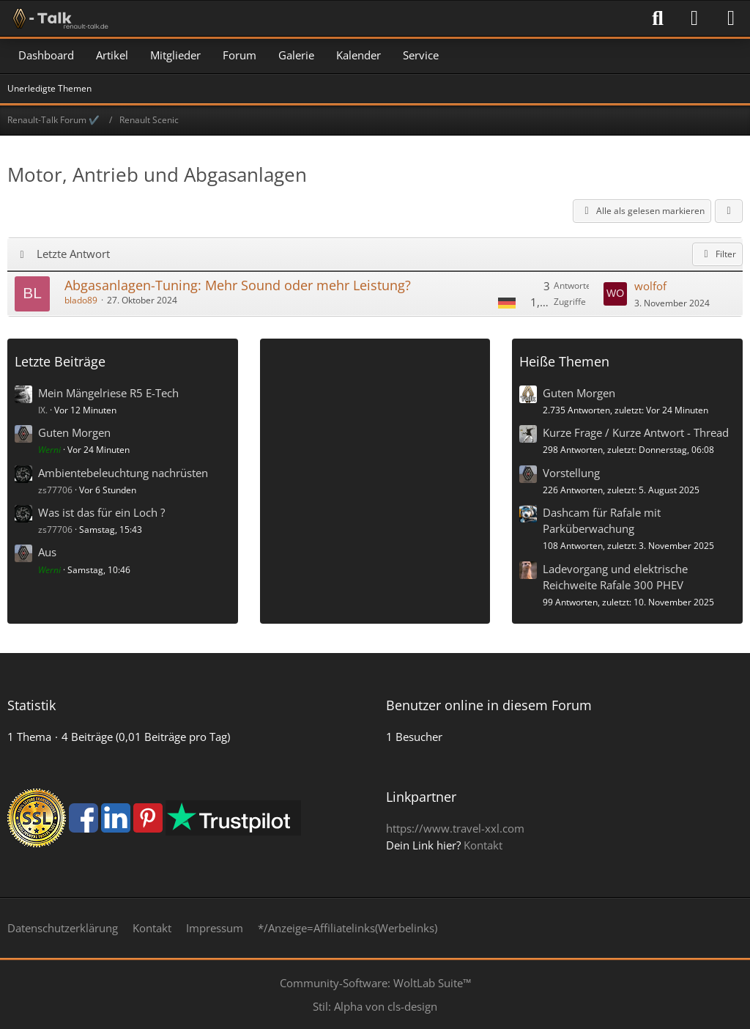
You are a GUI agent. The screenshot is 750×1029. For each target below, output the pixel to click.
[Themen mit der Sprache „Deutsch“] (507, 302)
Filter (717, 254)
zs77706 (55, 490)
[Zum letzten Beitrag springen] (615, 294)
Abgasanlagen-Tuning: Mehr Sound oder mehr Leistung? (237, 285)
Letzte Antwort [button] (73, 253)
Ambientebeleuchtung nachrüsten (123, 472)
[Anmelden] (694, 18)
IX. (43, 410)
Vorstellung (571, 472)
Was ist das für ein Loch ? (101, 512)
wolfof (650, 286)
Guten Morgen (74, 432)
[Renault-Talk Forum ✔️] (57, 18)
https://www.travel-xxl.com (455, 828)
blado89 (80, 300)
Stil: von (375, 1006)
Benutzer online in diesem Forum (489, 705)
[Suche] (657, 18)
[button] (729, 211)
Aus (47, 552)
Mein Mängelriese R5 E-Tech (108, 393)
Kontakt (483, 845)
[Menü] (731, 18)
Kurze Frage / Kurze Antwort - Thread (636, 432)
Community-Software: (375, 982)
